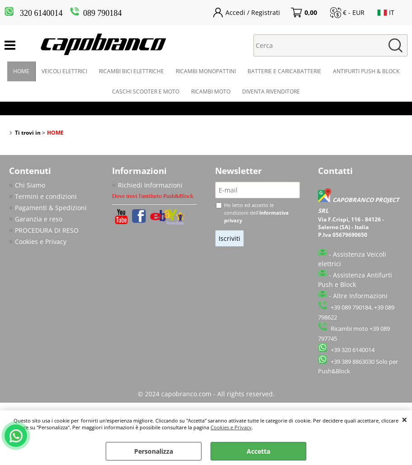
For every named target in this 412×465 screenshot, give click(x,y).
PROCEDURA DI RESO (47, 230)
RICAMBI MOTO (210, 91)
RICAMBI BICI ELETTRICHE (131, 71)
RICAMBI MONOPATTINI (206, 71)
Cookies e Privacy (231, 427)
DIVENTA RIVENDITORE (271, 91)
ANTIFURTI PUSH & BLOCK (366, 71)
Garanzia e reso (38, 219)
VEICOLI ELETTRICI (64, 71)
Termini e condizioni (46, 196)
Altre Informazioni (360, 295)
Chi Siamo (30, 185)
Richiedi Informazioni (150, 185)
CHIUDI (404, 419)
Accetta (258, 451)
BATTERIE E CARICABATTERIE (284, 71)
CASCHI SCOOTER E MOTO (145, 91)
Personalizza (153, 451)
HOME (21, 71)
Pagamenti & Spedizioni (51, 207)
